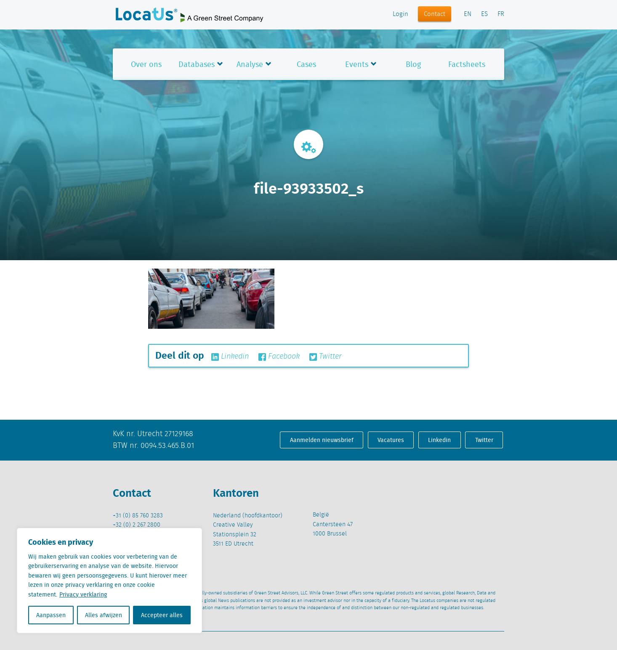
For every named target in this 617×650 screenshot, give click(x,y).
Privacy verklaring (83, 594)
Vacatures (391, 440)
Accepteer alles (162, 615)
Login (400, 14)
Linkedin (230, 356)
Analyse (250, 64)
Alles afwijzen (103, 615)
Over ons (146, 64)
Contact (434, 14)
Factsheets (466, 64)
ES (484, 14)
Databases (196, 64)
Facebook (279, 356)
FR (500, 14)
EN (467, 14)
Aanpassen (51, 615)
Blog (413, 64)
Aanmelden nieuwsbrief (322, 440)
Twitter (325, 356)
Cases (306, 64)
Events (356, 64)
